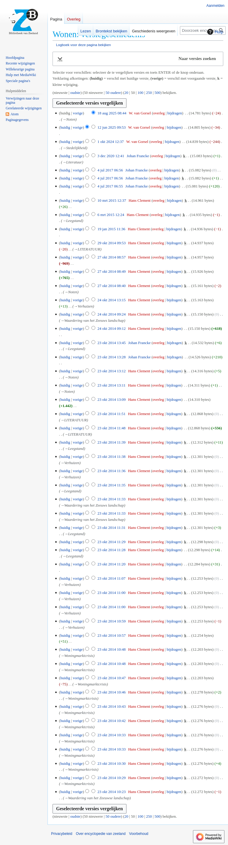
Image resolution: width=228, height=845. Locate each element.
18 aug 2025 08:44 (111, 113)
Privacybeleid (61, 834)
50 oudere (113, 92)
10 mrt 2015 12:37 (111, 200)
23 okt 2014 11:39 (111, 442)
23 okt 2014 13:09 (111, 399)
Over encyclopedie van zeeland (100, 834)
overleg (159, 113)
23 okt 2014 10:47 (111, 678)
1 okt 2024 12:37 (110, 141)
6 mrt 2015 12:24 (110, 214)
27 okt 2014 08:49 (111, 271)
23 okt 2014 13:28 (111, 357)
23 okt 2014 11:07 (111, 578)
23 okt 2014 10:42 (111, 720)
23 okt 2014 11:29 (111, 542)
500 (158, 92)
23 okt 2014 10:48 (111, 649)
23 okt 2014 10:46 (111, 692)
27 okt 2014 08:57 (111, 257)
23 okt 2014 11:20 (111, 564)
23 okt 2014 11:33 (111, 499)
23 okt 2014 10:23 (111, 791)
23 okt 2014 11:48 (111, 428)
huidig (65, 127)
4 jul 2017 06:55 (110, 186)
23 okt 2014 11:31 (111, 527)
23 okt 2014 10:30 (111, 763)
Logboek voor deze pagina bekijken (83, 45)
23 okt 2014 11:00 (111, 592)
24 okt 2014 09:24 (111, 314)
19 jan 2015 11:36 (111, 229)
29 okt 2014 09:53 (111, 243)
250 (149, 92)
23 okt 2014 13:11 (111, 385)
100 (140, 92)
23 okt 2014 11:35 (111, 485)
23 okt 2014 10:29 (111, 777)
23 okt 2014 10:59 (111, 621)
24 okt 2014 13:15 (111, 300)
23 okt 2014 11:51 (111, 414)
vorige (78, 113)
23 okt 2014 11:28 (111, 550)
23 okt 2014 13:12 (111, 371)
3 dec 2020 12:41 (110, 156)
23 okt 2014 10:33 (111, 735)
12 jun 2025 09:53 (111, 127)
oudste (75, 92)
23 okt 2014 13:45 (111, 342)
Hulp (214, 32)
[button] (138, 58)
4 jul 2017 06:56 (110, 170)
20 (126, 92)
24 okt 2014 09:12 (111, 328)
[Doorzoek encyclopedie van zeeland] (203, 30)
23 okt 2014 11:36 (111, 471)
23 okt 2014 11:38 (111, 456)
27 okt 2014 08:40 (111, 285)
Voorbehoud (138, 834)
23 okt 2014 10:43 (111, 706)
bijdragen (174, 113)
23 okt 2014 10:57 (111, 635)
